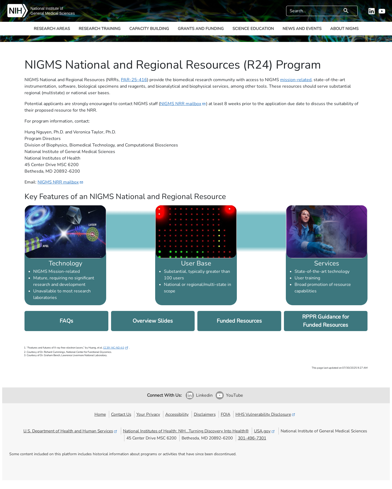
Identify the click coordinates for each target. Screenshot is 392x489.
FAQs (66, 321)
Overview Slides (153, 321)
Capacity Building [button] (149, 28)
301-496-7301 (252, 438)
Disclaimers (205, 414)
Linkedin (204, 395)
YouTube (234, 395)
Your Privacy (148, 414)
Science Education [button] (253, 28)
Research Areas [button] (52, 28)
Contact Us (121, 414)
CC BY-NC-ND (116, 347)
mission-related (295, 80)
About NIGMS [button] (344, 28)
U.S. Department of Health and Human (70, 431)
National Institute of (46, 8)
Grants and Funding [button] (201, 28)
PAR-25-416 (134, 80)
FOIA (225, 414)
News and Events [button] (302, 28)
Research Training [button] (100, 28)
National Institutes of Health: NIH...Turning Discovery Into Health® (186, 431)
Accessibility (177, 414)
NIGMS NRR (183, 104)
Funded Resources (239, 321)
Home (100, 414)
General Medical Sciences (52, 13)
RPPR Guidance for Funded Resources (325, 321)
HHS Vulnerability (265, 414)
